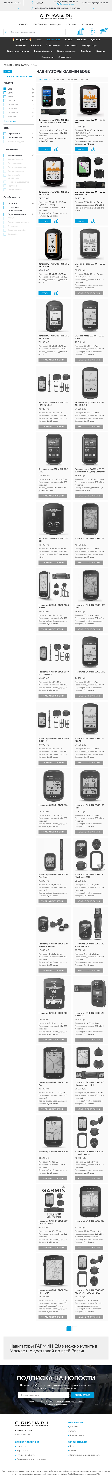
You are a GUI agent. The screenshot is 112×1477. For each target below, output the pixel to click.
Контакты (87, 24)
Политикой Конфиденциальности (70, 1401)
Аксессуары (64, 57)
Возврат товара (76, 1435)
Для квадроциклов (17, 167)
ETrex (10, 97)
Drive (10, 93)
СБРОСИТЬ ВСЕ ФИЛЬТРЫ (19, 77)
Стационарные (15, 138)
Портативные (14, 134)
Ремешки (36, 45)
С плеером (13, 234)
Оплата (72, 1431)
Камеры (100, 51)
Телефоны (86, 51)
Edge (10, 89)
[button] (65, 4)
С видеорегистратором (18, 222)
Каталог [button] (24, 24)
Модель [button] (9, 83)
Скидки (72, 1451)
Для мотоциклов (16, 171)
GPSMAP (12, 101)
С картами (12, 204)
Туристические (15, 190)
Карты (68, 40)
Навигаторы (53, 40)
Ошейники (20, 45)
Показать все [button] (10, 121)
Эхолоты (81, 40)
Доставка (73, 1427)
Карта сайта (22, 1451)
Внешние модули (16, 142)
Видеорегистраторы (18, 51)
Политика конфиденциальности (84, 1455)
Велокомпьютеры (66, 51)
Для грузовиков (15, 163)
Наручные (12, 186)
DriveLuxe (12, 109)
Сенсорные (13, 226)
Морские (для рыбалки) (19, 182)
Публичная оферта (26, 1455)
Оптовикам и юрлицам (47, 24)
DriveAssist (13, 105)
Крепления (71, 45)
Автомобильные (15, 159)
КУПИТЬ (44, 149)
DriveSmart (13, 113)
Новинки (71, 24)
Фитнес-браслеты (43, 51)
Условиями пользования (57, 1404)
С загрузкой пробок (17, 230)
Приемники (47, 57)
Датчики (95, 40)
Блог (71, 1446)
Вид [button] (6, 128)
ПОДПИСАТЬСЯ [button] (82, 1395)
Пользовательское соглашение (31, 1460)
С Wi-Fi (11, 218)
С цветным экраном (17, 214)
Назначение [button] (11, 149)
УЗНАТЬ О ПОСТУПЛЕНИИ (89, 293)
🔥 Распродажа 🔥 (22, 40)
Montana (12, 116)
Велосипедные (15, 155)
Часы (39, 40)
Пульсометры (53, 45)
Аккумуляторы (89, 45)
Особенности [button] (12, 197)
